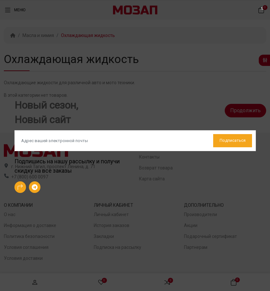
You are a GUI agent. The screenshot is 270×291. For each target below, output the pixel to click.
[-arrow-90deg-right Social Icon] (20, 187)
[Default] (135, 140)
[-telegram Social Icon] (34, 187)
